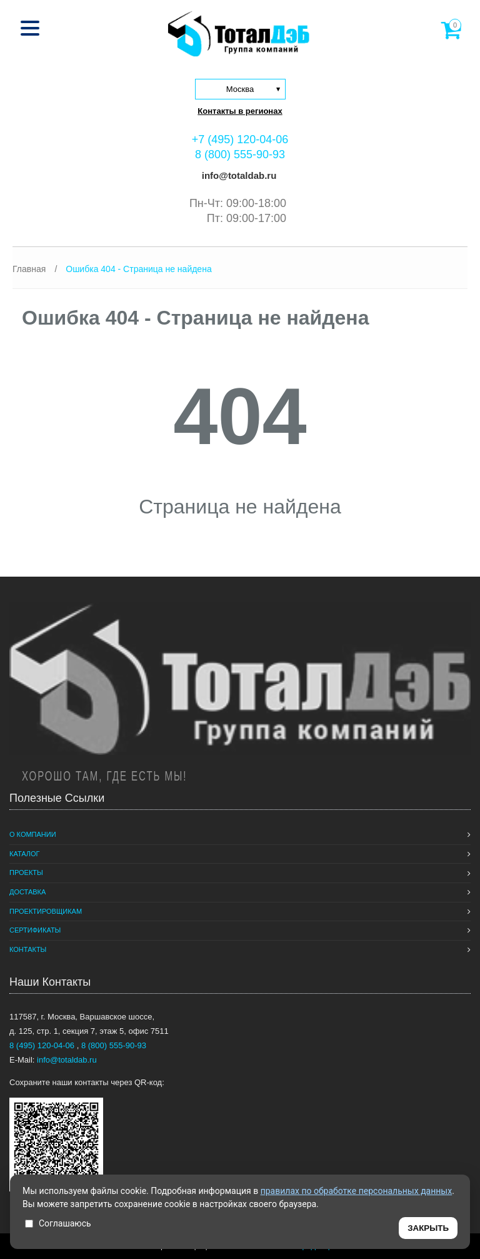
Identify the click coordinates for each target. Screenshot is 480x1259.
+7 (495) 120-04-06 (240, 139)
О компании (32, 834)
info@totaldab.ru (238, 175)
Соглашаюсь (58, 1223)
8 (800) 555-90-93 (240, 154)
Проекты (26, 872)
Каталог (24, 853)
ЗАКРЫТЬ (428, 1228)
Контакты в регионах (240, 111)
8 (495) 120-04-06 (43, 1045)
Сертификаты (35, 930)
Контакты (27, 949)
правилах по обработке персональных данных (356, 1191)
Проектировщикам (45, 911)
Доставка (27, 892)
